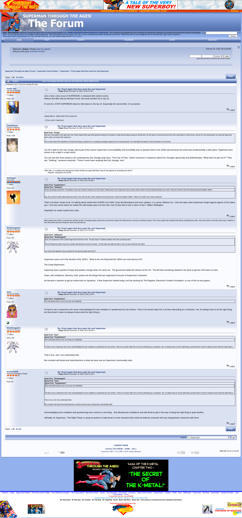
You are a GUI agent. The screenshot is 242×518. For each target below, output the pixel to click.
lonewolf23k (12, 371)
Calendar (129, 40)
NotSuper (11, 178)
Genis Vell (11, 88)
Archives (108, 449)
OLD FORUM (118, 449)
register (47, 49)
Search (80, 40)
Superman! (64, 71)
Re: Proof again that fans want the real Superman (81, 89)
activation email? (37, 51)
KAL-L (134, 449)
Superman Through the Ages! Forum (20, 71)
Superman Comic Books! (48, 71)
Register (212, 40)
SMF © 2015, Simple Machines (130, 451)
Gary (9, 292)
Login (172, 40)
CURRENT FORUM (121, 445)
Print (230, 76)
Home (19, 40)
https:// (86, 33)
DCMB (127, 449)
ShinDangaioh (13, 228)
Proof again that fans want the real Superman (90, 71)
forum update (77, 36)
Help (47, 40)
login (38, 49)
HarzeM (236, 451)
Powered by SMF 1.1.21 (109, 451)
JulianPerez (12, 125)
